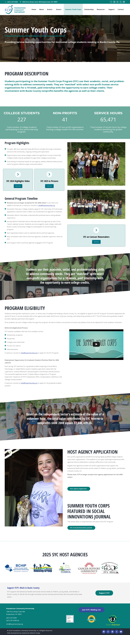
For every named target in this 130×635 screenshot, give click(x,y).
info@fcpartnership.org (46, 205)
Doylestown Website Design (31, 633)
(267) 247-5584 (11, 2)
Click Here (18, 186)
